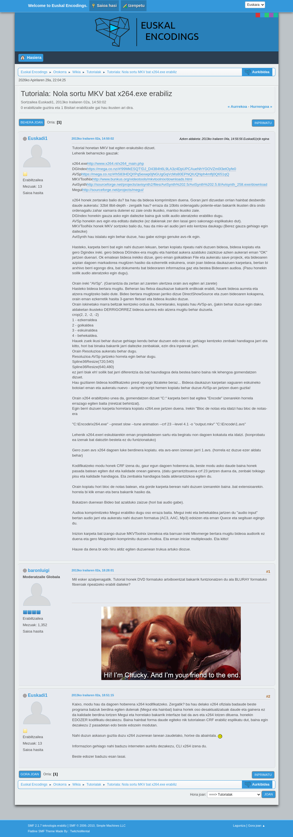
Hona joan (197, 794)
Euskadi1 (37, 138)
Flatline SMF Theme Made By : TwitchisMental (59, 831)
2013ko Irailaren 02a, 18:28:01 (93, 570)
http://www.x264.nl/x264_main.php (115, 163)
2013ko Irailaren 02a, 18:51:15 (93, 695)
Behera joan (32, 122)
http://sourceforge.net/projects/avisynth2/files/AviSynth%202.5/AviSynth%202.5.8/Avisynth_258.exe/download (177, 184)
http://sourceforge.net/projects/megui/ (113, 190)
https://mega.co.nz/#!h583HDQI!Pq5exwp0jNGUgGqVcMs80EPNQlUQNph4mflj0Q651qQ (155, 174)
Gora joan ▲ (256, 825)
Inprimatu (263, 123)
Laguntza (239, 825)
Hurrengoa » (261, 106)
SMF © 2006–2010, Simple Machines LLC (97, 825)
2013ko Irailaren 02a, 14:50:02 (93, 138)
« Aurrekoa (237, 106)
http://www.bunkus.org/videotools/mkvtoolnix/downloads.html (142, 179)
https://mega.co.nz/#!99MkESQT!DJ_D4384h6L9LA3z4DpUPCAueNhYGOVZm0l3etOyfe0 (161, 169)
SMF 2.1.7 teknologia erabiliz (47, 825)
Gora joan (30, 774)
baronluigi (38, 570)
